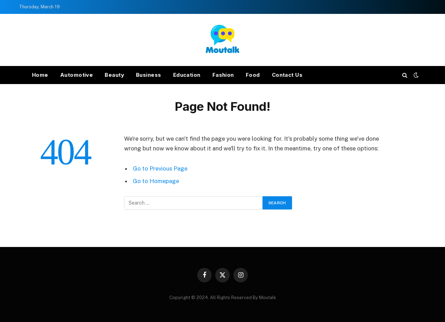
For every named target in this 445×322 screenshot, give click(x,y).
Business (148, 75)
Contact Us (287, 75)
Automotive (76, 75)
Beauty (114, 75)
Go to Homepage (156, 180)
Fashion (223, 75)
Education (187, 75)
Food (253, 75)
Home (40, 75)
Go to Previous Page (160, 168)
